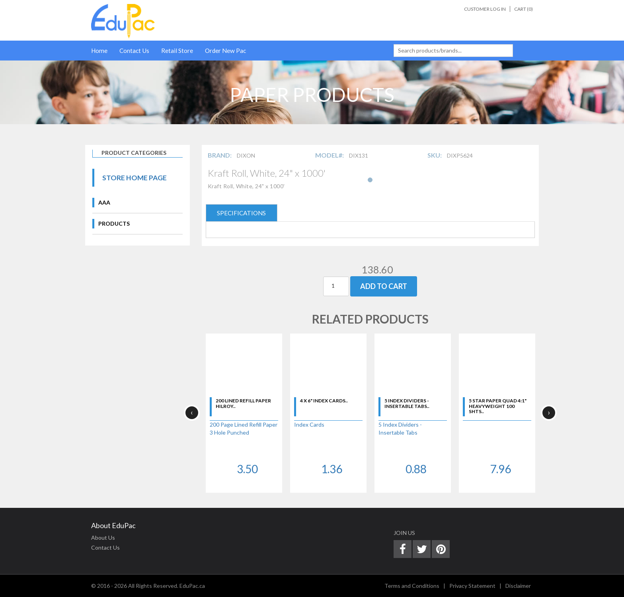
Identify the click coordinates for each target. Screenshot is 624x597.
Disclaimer (518, 585)
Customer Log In (485, 9)
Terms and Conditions (411, 585)
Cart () (523, 9)
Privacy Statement (472, 585)
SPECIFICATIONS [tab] (241, 213)
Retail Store (177, 50)
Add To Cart (383, 286)
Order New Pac (225, 50)
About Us (103, 537)
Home (99, 50)
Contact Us (134, 50)
